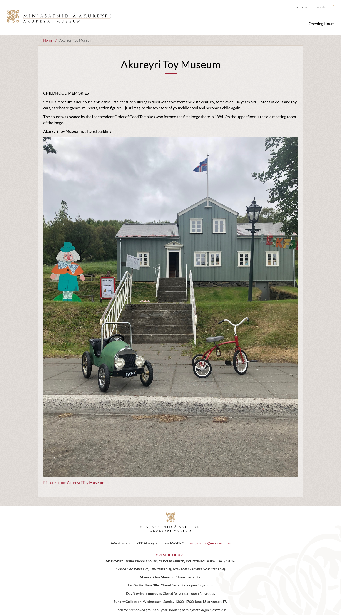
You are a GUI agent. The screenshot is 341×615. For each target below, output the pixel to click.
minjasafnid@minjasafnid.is (210, 543)
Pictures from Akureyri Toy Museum (73, 482)
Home (47, 40)
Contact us (301, 7)
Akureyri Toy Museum (75, 40)
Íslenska (320, 7)
